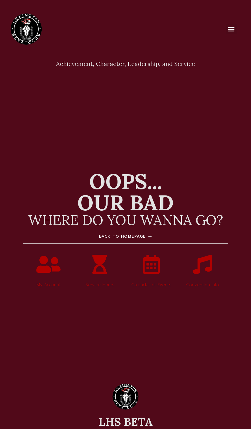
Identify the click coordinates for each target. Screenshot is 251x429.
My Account (48, 284)
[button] (231, 29)
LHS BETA (125, 422)
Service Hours (100, 284)
